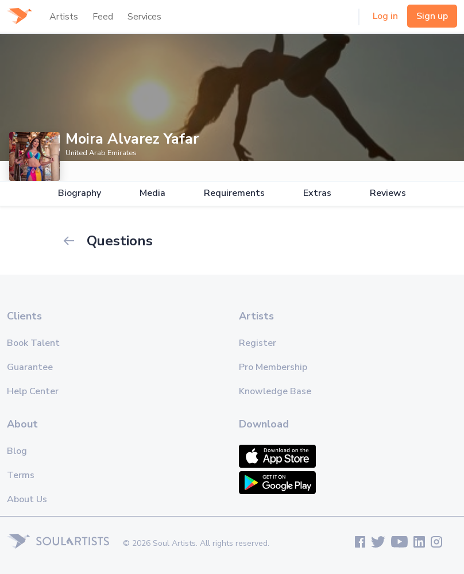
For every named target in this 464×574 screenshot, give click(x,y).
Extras (317, 193)
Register (257, 343)
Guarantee (30, 367)
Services (144, 16)
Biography (79, 193)
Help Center (33, 391)
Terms (20, 475)
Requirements (234, 193)
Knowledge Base (275, 391)
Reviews (388, 193)
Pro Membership (273, 367)
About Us (27, 499)
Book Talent (33, 343)
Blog (17, 451)
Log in (385, 16)
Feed (102, 16)
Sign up (432, 16)
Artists (63, 16)
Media (152, 193)
